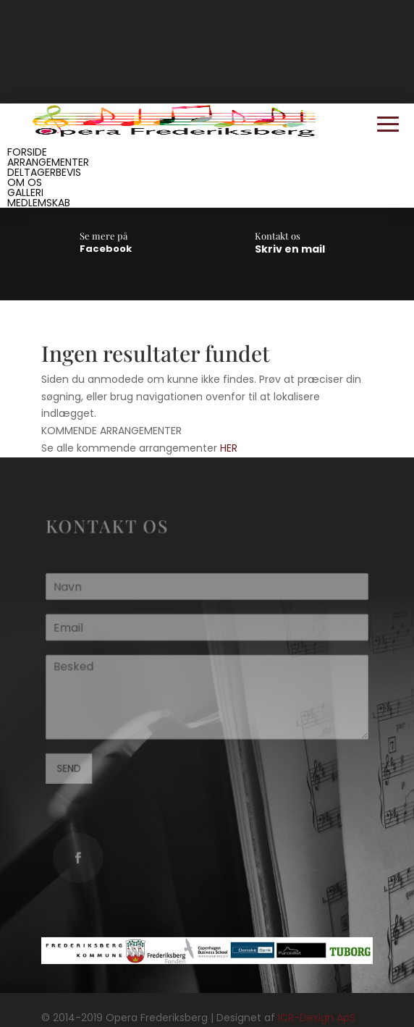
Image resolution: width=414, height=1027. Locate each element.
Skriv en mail (290, 249)
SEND (71, 767)
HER (228, 448)
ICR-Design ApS (316, 1017)
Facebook (106, 248)
